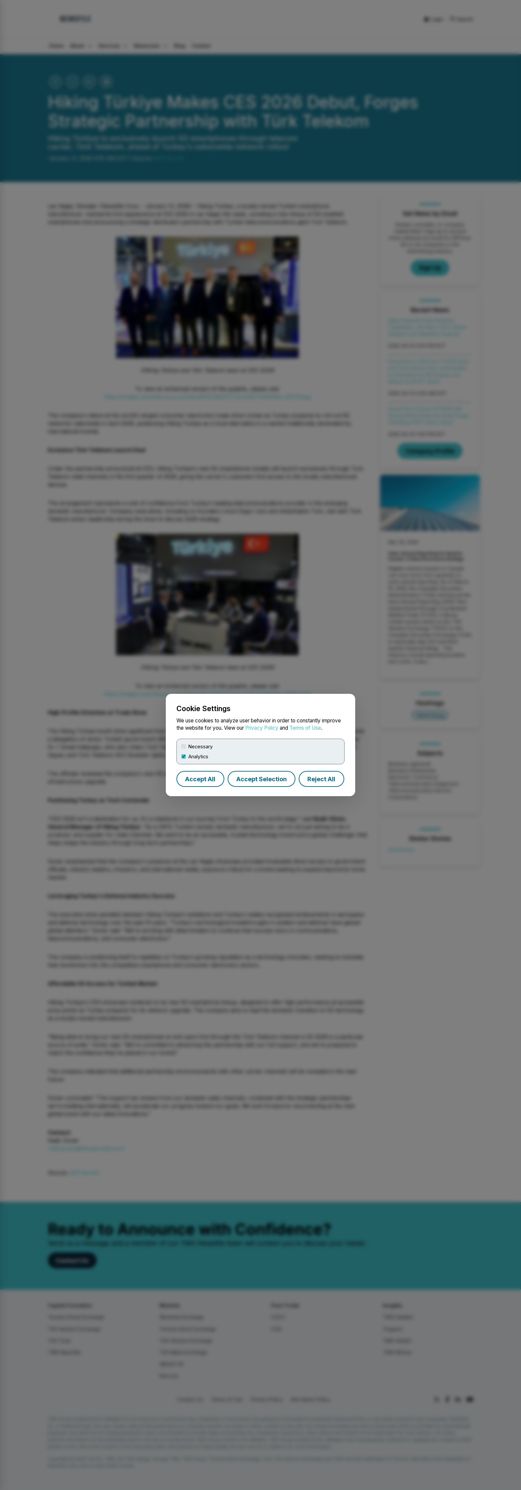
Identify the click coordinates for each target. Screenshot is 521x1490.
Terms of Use (305, 728)
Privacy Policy (261, 728)
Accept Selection (261, 779)
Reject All (321, 779)
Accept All (200, 779)
